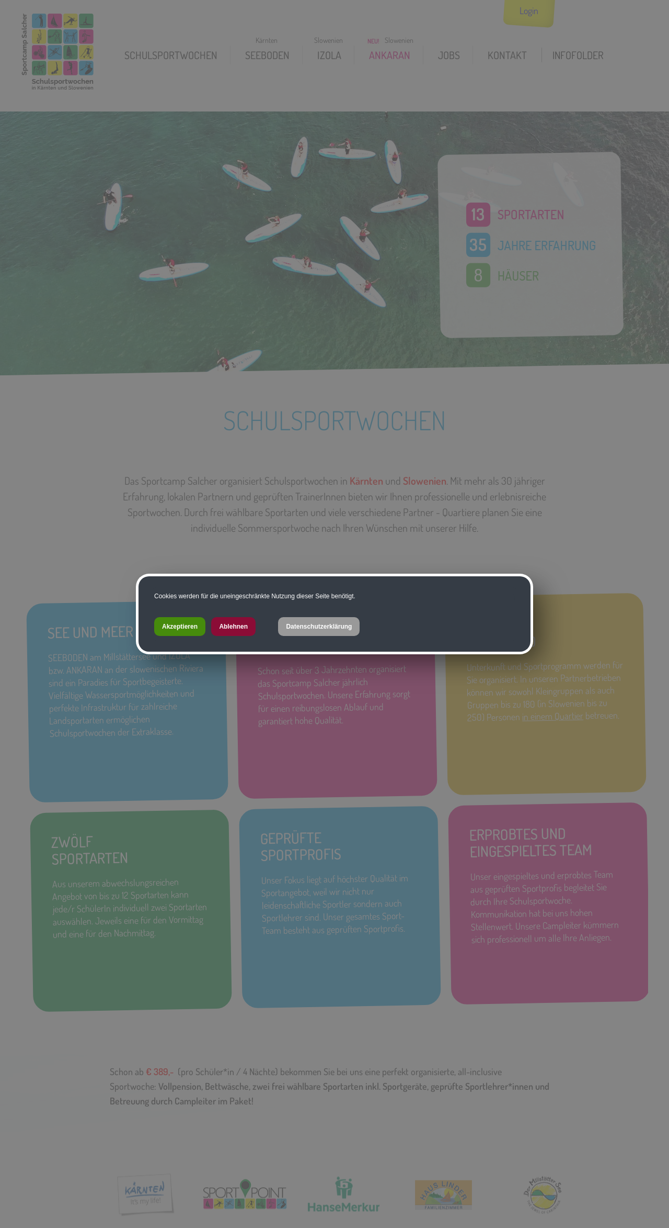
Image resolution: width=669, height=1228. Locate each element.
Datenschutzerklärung (319, 626)
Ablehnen (233, 626)
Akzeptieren (180, 626)
